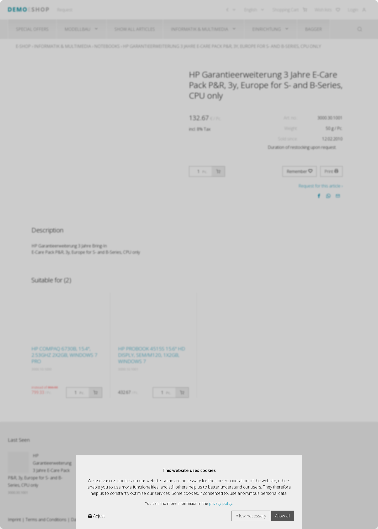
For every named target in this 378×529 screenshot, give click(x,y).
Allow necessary (251, 516)
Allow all (282, 516)
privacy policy (220, 503)
